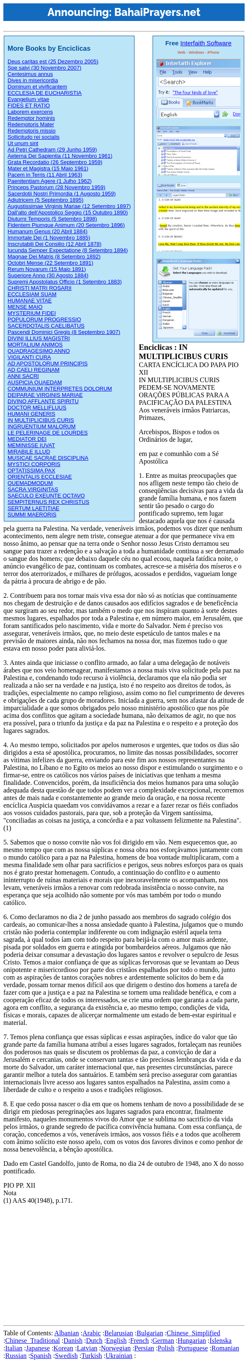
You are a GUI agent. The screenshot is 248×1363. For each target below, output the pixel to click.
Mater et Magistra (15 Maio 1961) (48, 168)
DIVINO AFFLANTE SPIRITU (43, 401)
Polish (166, 1348)
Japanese (38, 1348)
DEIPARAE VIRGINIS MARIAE (45, 395)
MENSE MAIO (25, 307)
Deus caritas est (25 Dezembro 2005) (53, 61)
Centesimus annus (30, 74)
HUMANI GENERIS (31, 414)
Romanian (225, 1348)
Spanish (41, 1355)
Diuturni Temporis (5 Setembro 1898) (52, 219)
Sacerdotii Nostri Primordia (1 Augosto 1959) (62, 193)
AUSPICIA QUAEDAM (35, 382)
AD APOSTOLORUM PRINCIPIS (47, 363)
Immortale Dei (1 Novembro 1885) (49, 238)
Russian (15, 1355)
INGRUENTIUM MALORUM (42, 426)
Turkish (91, 1355)
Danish (72, 1340)
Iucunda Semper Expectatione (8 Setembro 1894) (68, 250)
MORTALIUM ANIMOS (35, 344)
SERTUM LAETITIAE (33, 508)
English (116, 1340)
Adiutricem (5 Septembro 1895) (46, 200)
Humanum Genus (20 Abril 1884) (47, 231)
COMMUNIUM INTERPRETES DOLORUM (60, 389)
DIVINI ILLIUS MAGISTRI (39, 338)
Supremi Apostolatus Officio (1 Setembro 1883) (64, 282)
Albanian (66, 1333)
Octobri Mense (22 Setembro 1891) (50, 263)
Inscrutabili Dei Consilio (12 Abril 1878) (54, 244)
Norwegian (116, 1348)
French (139, 1340)
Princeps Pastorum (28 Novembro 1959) (57, 187)
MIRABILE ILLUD (29, 451)
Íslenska (221, 1340)
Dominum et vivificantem (37, 86)
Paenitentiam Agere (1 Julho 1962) (50, 181)
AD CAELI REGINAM (34, 370)
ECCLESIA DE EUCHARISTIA (45, 93)
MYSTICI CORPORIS (34, 464)
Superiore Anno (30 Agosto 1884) (48, 275)
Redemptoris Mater (31, 124)
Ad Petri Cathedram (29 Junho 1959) (52, 149)
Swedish (66, 1355)
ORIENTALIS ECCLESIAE (40, 477)
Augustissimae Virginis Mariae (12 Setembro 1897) (69, 206)
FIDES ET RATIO (29, 105)
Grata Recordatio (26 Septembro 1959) (55, 162)
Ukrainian (119, 1355)
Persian (144, 1348)
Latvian (87, 1348)
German (163, 1340)
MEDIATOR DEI (27, 439)
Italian (13, 1348)
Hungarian (192, 1340)
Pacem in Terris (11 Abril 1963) (45, 175)
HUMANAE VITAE (30, 300)
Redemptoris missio (31, 131)
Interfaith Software (206, 43)
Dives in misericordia (33, 80)
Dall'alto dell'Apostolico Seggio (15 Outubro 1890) (68, 212)
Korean (63, 1348)
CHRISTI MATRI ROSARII (39, 288)
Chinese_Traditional (32, 1340)
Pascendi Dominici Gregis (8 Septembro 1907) (64, 332)
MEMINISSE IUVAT (31, 445)
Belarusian (118, 1333)
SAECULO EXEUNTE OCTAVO (46, 496)
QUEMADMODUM (30, 483)
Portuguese (193, 1348)
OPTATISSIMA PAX (31, 470)
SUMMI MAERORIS (32, 514)
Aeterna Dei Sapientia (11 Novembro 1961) (60, 156)
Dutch (94, 1340)
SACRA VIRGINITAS (33, 489)
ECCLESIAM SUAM (32, 294)
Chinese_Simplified (193, 1333)
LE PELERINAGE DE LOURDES (48, 433)
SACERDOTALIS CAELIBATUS (46, 326)
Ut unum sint (23, 143)
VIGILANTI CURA (29, 357)
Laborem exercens (30, 112)
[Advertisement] (125, 1263)
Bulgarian (150, 1333)
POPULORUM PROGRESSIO (44, 319)
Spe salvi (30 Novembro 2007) (45, 68)
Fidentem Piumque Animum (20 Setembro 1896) (66, 225)
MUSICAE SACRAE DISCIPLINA (48, 458)
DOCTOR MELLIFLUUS (37, 407)
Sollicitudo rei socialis (34, 137)
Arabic (91, 1333)
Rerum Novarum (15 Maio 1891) (47, 269)
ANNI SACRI (23, 376)
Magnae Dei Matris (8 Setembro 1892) (54, 256)
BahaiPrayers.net (157, 12)
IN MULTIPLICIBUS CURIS (41, 420)
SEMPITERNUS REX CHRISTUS (48, 502)
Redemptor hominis (31, 118)
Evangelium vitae (28, 99)
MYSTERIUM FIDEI (32, 313)
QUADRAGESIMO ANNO (39, 351)
